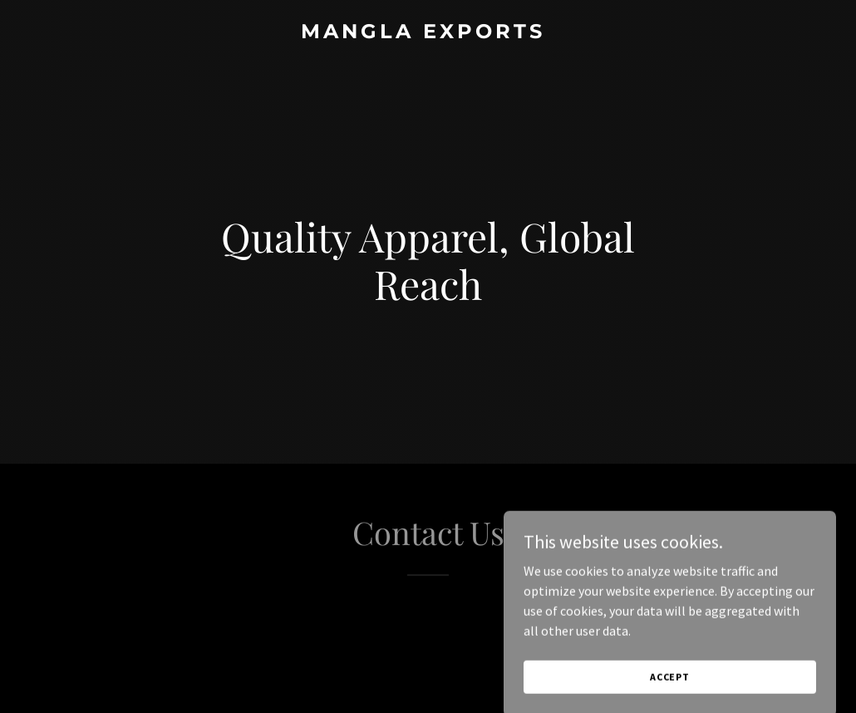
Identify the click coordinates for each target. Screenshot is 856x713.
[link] (428, 33)
